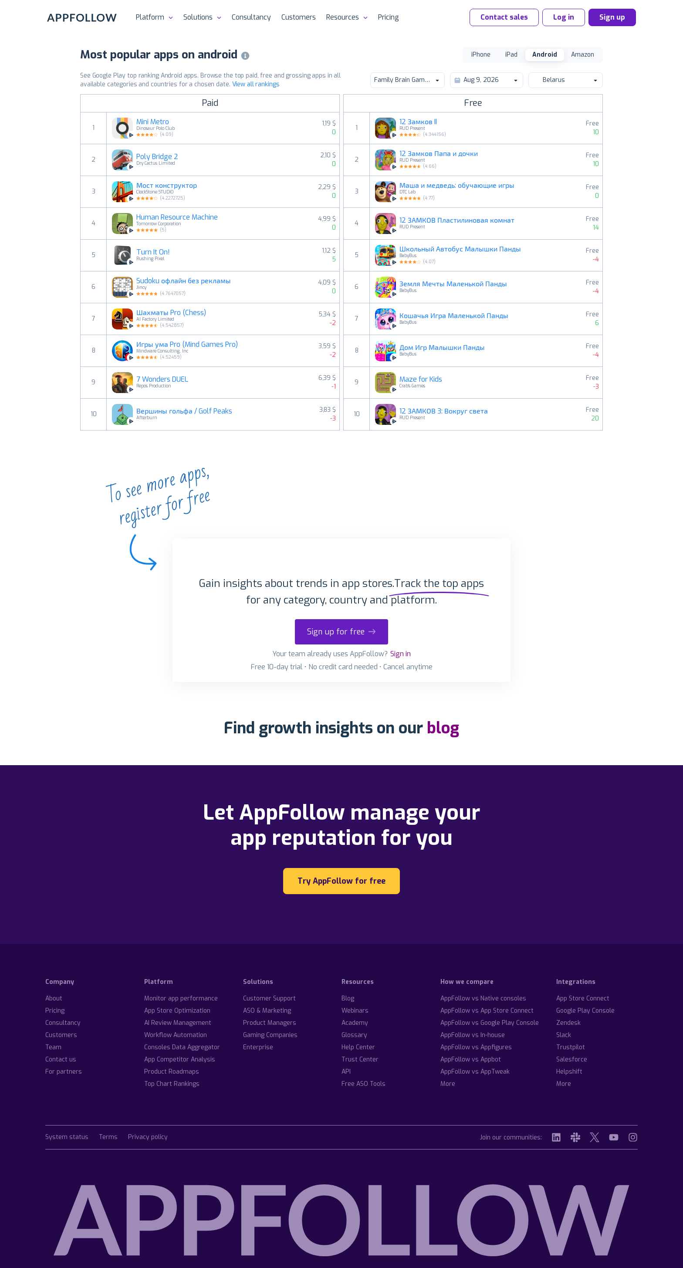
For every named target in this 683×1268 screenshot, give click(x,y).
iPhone (480, 55)
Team (53, 1047)
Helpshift (569, 1072)
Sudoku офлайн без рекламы (183, 281)
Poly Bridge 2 (157, 157)
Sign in (400, 653)
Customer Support (269, 998)
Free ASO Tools (363, 1084)
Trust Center (360, 1059)
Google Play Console (585, 1011)
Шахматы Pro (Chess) (171, 313)
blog (443, 728)
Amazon (582, 55)
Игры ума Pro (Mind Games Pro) (187, 345)
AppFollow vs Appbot (470, 1059)
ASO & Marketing (267, 1011)
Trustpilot (570, 1047)
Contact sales (504, 17)
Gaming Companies (270, 1035)
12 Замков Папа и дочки (438, 154)
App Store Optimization (177, 1011)
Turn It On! (153, 252)
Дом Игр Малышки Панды (442, 348)
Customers (298, 17)
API (346, 1072)
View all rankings (256, 84)
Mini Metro (152, 122)
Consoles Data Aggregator (182, 1047)
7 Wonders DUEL (162, 379)
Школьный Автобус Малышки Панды (460, 249)
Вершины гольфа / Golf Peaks (184, 411)
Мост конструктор (166, 186)
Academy (355, 1023)
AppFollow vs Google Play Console (489, 1023)
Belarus (565, 80)
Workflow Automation (175, 1035)
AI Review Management (177, 1023)
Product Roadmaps (171, 1072)
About (53, 998)
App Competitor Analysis (179, 1059)
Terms (108, 1137)
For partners (63, 1072)
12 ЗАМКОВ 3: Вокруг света (443, 411)
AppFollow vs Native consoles (483, 998)
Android (544, 55)
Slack (563, 1035)
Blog (348, 998)
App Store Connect (582, 998)
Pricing (388, 17)
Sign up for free (341, 632)
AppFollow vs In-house (472, 1035)
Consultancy (251, 17)
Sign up (612, 17)
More (447, 1084)
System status (66, 1137)
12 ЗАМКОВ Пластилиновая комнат (456, 220)
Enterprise (258, 1047)
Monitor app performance (181, 998)
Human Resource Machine (177, 217)
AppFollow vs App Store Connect (487, 1011)
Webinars (355, 1011)
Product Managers (269, 1023)
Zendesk (568, 1023)
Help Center (358, 1047)
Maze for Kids (420, 379)
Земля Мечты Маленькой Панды (453, 284)
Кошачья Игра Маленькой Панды (453, 316)
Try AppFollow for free (341, 881)
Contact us (60, 1059)
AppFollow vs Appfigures (476, 1047)
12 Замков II (418, 122)
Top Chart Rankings (171, 1084)
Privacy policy (148, 1137)
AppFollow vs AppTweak (475, 1072)
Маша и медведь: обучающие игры (456, 186)
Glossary (354, 1035)
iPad (511, 55)
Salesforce (571, 1059)
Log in (563, 17)
